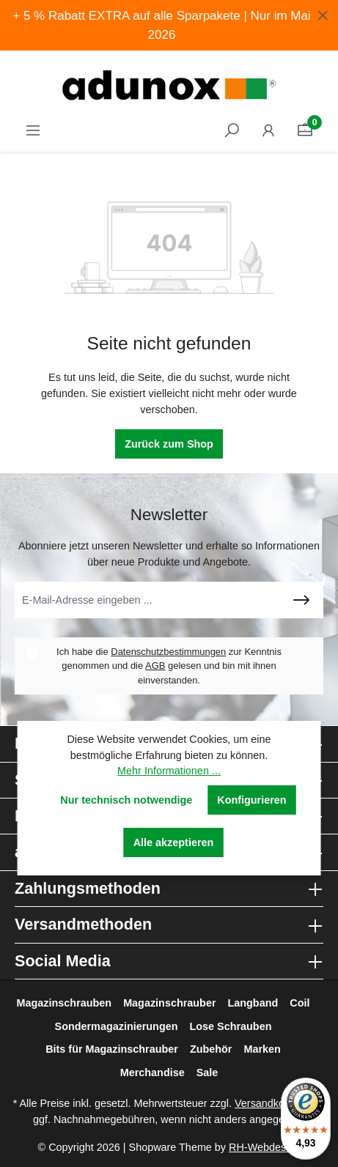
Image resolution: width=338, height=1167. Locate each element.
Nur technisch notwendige (126, 800)
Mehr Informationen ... (169, 771)
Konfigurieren (251, 800)
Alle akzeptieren (173, 842)
